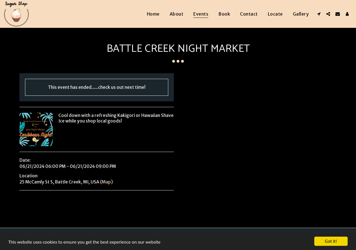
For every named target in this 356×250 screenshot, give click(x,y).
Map (106, 182)
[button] (318, 13)
